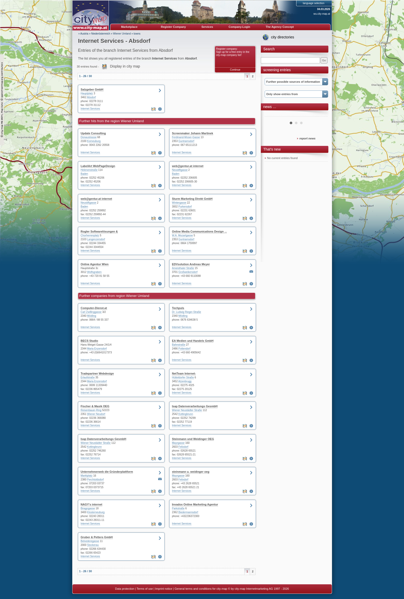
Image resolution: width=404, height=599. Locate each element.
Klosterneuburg (96, 512)
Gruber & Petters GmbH (97, 537)
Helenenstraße (89, 170)
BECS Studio (89, 340)
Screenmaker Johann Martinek (192, 133)
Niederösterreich (100, 33)
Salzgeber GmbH (92, 89)
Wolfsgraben (94, 272)
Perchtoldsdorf (95, 479)
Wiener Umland (122, 33)
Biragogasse (88, 508)
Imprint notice (163, 588)
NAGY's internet (91, 504)
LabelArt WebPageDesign (98, 166)
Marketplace (129, 26)
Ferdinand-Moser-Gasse (186, 137)
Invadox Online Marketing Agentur (195, 504)
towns (137, 33)
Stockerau (93, 545)
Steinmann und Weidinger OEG (193, 438)
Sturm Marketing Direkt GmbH (192, 198)
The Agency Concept (280, 26)
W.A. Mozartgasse (182, 235)
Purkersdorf (185, 206)
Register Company (173, 26)
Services (207, 26)
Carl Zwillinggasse (91, 312)
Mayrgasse (178, 443)
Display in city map (125, 66)
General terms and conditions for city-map (200, 588)
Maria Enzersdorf (97, 348)
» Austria (83, 33)
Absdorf (91, 97)
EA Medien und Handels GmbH (193, 340)
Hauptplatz (87, 93)
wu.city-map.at (321, 13)
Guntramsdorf (186, 141)
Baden (84, 173)
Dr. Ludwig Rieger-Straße (186, 312)
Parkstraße (178, 508)
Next (321, 114)
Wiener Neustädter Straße (187, 410)
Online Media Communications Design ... (199, 231)
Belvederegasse (90, 541)
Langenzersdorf (96, 239)
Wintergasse (179, 202)
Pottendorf (184, 348)
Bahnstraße (178, 344)
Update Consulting (93, 133)
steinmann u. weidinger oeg (190, 471)
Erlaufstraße (88, 377)
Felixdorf (183, 446)
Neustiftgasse (180, 170)
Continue (235, 69)
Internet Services (90, 108)
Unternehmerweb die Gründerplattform (107, 471)
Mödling (91, 315)
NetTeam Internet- (184, 373)
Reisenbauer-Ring (91, 410)
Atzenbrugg (184, 381)
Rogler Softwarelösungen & (99, 231)
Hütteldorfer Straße (183, 377)
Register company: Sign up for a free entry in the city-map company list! (232, 51)
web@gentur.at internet (188, 166)
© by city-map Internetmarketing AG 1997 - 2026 (258, 588)
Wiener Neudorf (96, 414)
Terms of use (144, 588)
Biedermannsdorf (188, 512)
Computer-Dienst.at (94, 308)
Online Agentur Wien (95, 264)
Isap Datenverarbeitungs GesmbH (195, 406)
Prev (271, 114)
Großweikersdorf (188, 272)
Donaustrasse (89, 137)
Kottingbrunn (186, 414)
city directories (282, 37)
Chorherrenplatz (90, 235)
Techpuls (178, 308)
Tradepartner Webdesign (97, 373)
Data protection (124, 588)
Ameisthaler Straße (183, 268)
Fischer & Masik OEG (95, 406)
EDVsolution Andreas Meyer (191, 264)
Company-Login (239, 26)
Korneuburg (94, 141)
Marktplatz (87, 475)
